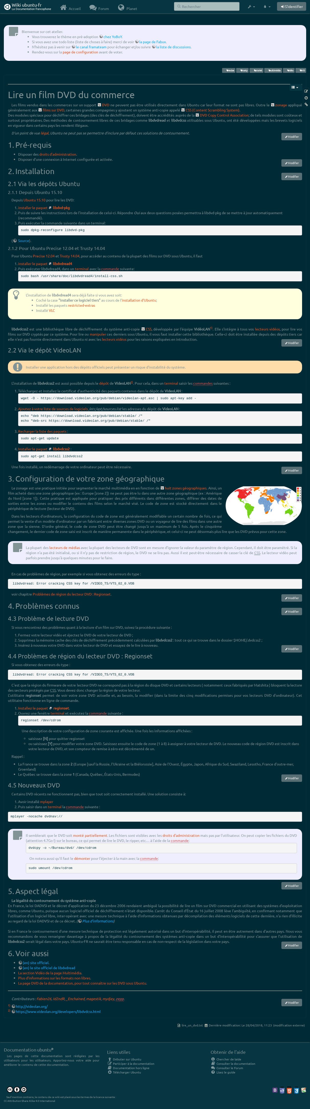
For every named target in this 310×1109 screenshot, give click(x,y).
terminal (82, 268)
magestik (93, 998)
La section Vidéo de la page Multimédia (49, 972)
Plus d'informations (97, 921)
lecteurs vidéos (267, 329)
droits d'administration (57, 154)
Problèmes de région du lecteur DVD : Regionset (72, 594)
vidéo (288, 70)
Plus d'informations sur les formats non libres (54, 978)
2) (132, 382)
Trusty (242, 70)
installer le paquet (33, 207)
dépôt (104, 383)
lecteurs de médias (64, 547)
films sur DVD (53, 110)
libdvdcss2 (61, 449)
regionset (61, 708)
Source (23, 240)
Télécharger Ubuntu (124, 1072)
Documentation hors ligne (128, 1068)
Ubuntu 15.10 (34, 200)
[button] (251, 6)
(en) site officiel (36, 962)
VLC (52, 310)
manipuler (98, 334)
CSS (149, 329)
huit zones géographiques (186, 488)
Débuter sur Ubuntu (124, 1059)
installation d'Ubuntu (139, 300)
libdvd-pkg (61, 207)
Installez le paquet (33, 708)
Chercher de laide (226, 1059)
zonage (281, 104)
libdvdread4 (62, 263)
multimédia (273, 70)
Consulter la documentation (233, 1063)
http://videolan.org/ (32, 1006)
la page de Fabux (152, 41)
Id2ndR (58, 998)
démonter (82, 858)
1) (211, 328)
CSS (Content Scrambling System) (212, 110)
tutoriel (256, 70)
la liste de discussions (173, 46)
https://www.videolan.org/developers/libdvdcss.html (58, 1011)
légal (45, 133)
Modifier (293, 136)
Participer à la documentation (130, 1063)
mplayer (46, 801)
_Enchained (75, 998)
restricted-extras (81, 305)
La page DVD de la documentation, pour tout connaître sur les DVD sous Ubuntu (82, 983)
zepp (120, 998)
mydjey (108, 998)
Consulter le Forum (227, 1068)
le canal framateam (91, 46)
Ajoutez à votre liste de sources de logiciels (53, 408)
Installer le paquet (33, 449)
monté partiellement (90, 835)
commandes (203, 383)
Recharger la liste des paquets (42, 431)
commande (110, 268)
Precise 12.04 (44, 256)
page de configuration (80, 52)
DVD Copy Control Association (224, 115)
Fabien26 (44, 998)
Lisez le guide (223, 1072)
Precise (228, 70)
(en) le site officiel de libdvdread (49, 967)
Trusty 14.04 (69, 256)
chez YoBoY (113, 36)
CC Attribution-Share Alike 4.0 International (29, 1101)
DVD (301, 70)
